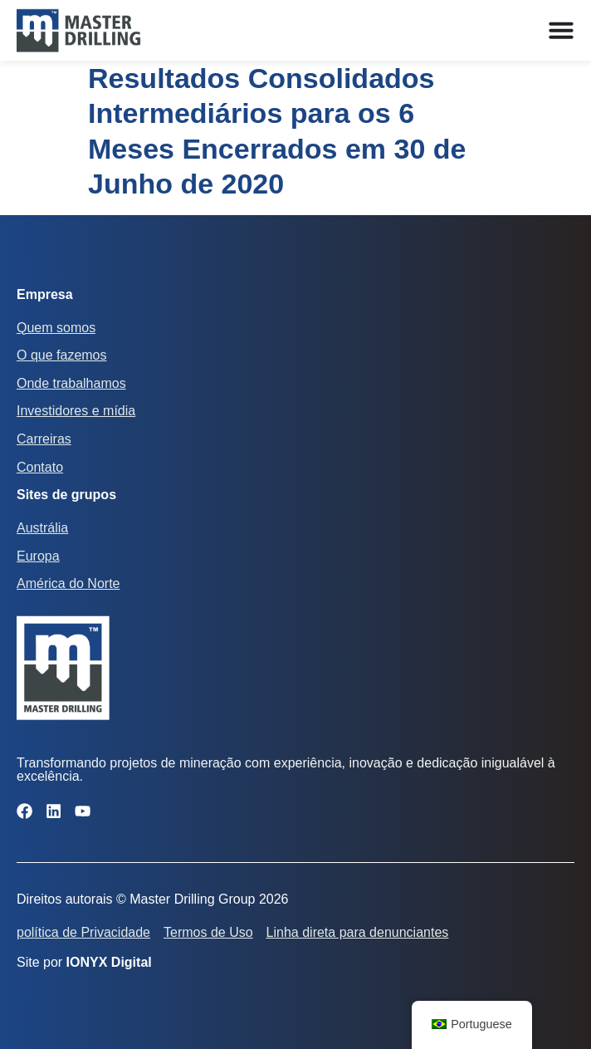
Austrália (42, 528)
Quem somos (56, 328)
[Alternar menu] (561, 30)
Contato (40, 467)
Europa (38, 556)
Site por (84, 962)
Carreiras (44, 439)
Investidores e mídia (76, 411)
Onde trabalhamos (71, 383)
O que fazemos (62, 355)
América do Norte (68, 583)
